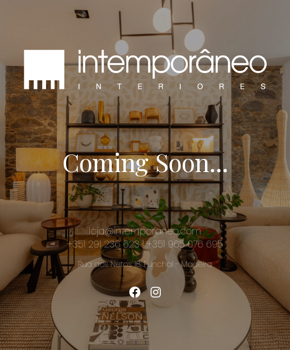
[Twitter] (135, 292)
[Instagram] (156, 292)
